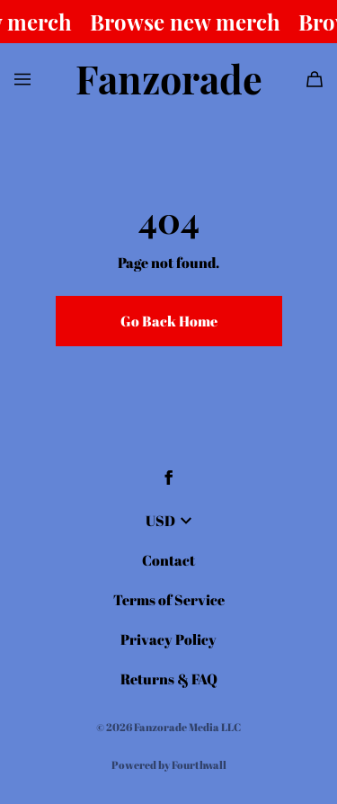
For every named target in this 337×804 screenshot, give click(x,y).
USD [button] (168, 521)
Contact (168, 560)
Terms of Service (169, 600)
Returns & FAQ (168, 679)
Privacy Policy (168, 639)
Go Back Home (168, 321)
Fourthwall (199, 764)
